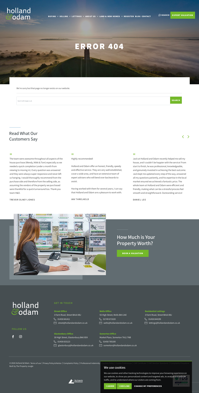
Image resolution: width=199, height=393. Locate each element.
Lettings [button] (80, 15)
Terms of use (35, 363)
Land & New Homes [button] (112, 15)
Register (131, 15)
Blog (139, 15)
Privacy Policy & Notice (52, 363)
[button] (183, 136)
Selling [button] (66, 15)
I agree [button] (110, 386)
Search (176, 100)
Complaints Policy (70, 363)
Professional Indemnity (90, 363)
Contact (148, 15)
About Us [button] (93, 15)
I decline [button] (124, 386)
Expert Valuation (182, 15)
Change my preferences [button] (148, 386)
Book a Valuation (132, 253)
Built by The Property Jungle (21, 366)
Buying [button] (55, 15)
